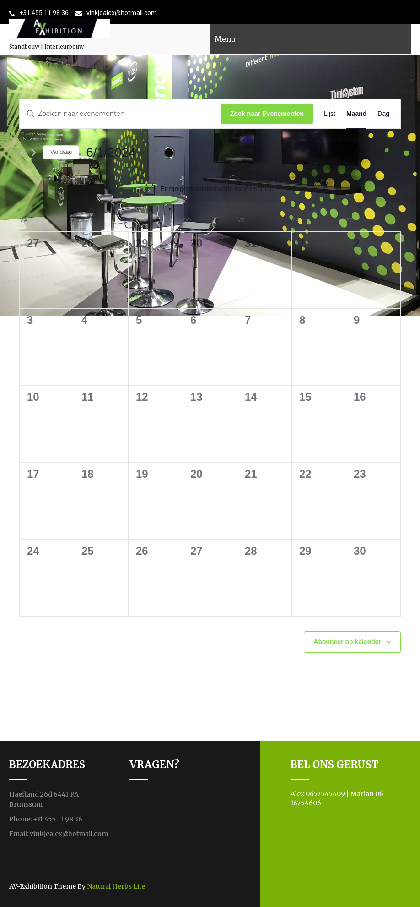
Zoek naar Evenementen (267, 113)
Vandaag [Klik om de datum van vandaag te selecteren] (61, 152)
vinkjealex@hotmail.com (121, 12)
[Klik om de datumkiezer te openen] (115, 152)
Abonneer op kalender (347, 641)
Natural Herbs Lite (116, 886)
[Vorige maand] (21, 152)
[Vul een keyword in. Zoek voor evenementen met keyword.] (120, 113)
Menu (225, 39)
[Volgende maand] (33, 152)
